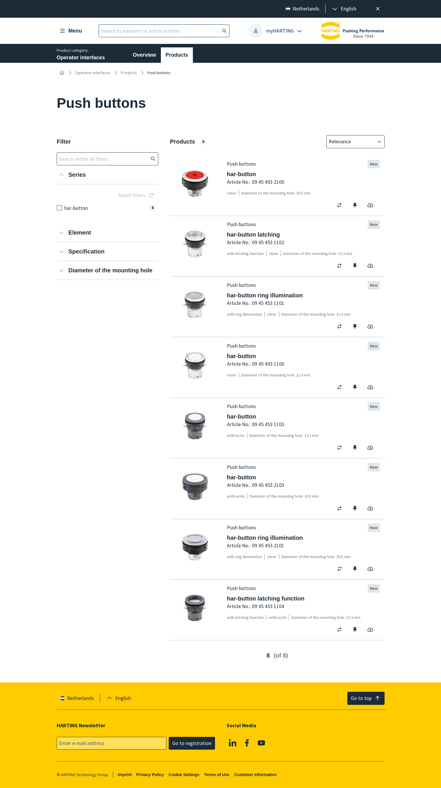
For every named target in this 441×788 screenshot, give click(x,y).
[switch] (341, 205)
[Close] (378, 8)
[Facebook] (247, 743)
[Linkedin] (232, 743)
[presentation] (344, 8)
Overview (144, 55)
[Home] (62, 72)
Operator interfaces (93, 72)
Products (177, 55)
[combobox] (351, 141)
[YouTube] (261, 743)
